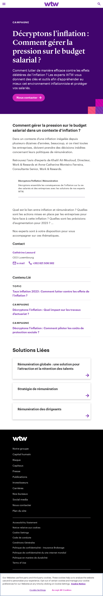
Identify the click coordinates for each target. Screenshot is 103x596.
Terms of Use (19, 562)
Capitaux (18, 465)
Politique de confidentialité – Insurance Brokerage (38, 547)
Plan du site (19, 510)
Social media (20, 499)
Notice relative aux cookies (26, 527)
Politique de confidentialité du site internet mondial (39, 552)
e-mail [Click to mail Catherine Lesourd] (21, 263)
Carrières (18, 488)
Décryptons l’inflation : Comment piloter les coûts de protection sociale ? (48, 330)
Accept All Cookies (61, 590)
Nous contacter (29, 97)
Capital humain (22, 454)
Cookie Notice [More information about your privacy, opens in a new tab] (78, 584)
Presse (16, 471)
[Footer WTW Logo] (20, 438)
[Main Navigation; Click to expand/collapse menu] (4, 4)
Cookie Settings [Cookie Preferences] (21, 532)
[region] (51, 584)
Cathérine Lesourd (24, 252)
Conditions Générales (24, 542)
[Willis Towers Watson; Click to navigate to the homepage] (51, 4)
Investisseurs (20, 482)
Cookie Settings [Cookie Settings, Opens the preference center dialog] (38, 590)
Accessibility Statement (25, 522)
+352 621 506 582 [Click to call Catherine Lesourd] (43, 263)
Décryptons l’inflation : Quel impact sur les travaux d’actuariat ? (47, 312)
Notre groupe (21, 448)
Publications (20, 476)
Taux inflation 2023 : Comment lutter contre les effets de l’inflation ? (51, 293)
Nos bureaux (20, 493)
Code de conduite (22, 537)
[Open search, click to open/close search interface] (99, 4)
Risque (17, 459)
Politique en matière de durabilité (30, 557)
